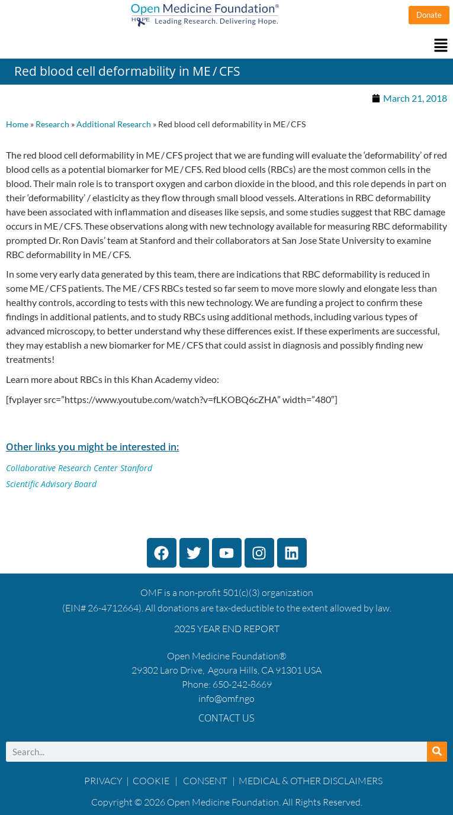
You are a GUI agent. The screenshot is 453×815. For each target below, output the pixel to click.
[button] (226, 46)
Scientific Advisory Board (51, 483)
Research (52, 124)
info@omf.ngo (226, 698)
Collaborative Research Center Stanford (79, 467)
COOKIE (152, 781)
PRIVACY (103, 781)
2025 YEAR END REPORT (226, 628)
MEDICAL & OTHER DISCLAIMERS (311, 781)
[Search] (437, 752)
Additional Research (113, 124)
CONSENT (205, 781)
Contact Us (226, 717)
